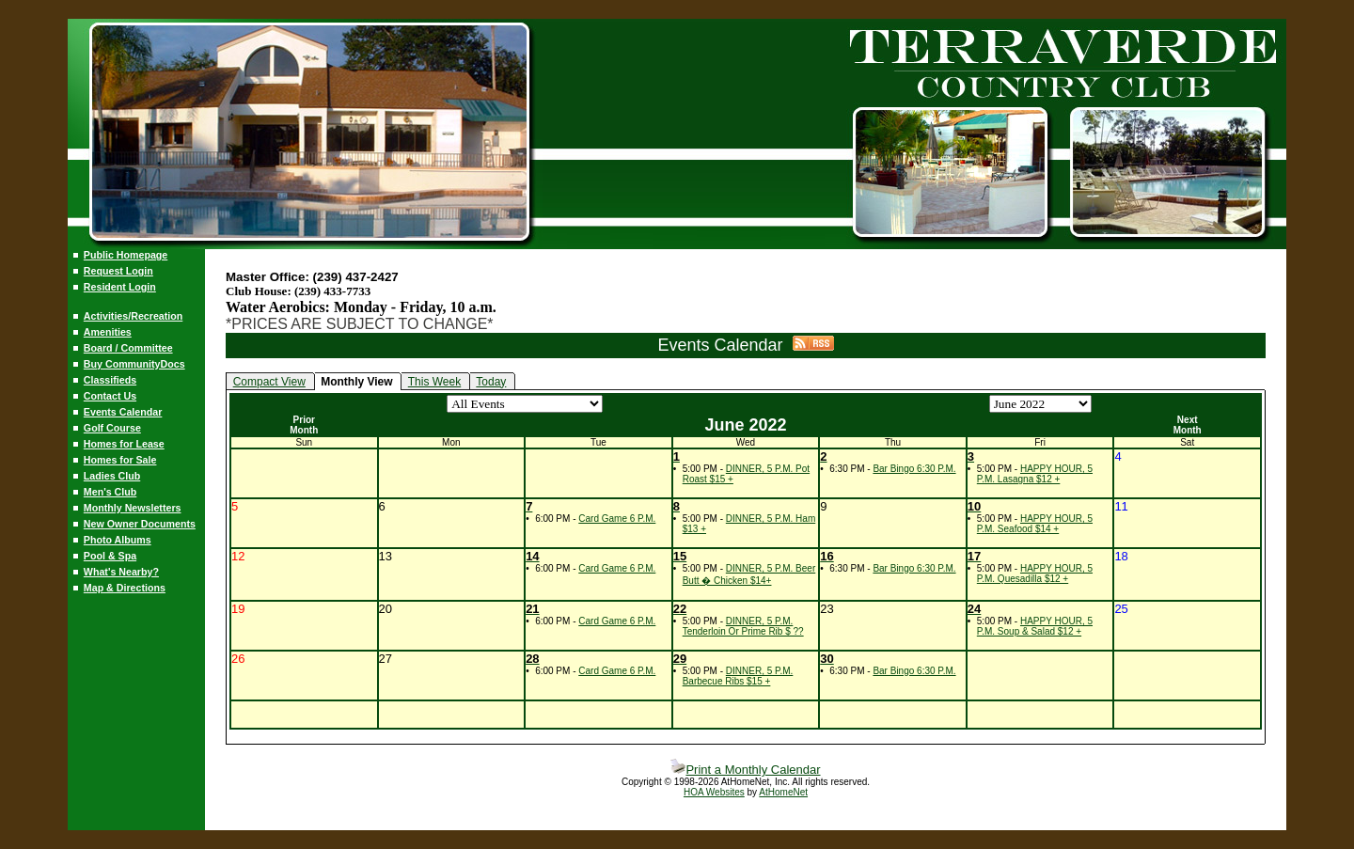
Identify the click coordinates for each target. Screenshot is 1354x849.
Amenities (108, 332)
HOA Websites (714, 792)
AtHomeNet (783, 792)
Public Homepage (125, 254)
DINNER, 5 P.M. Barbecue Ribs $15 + (738, 676)
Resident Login (120, 286)
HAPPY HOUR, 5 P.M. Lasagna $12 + (1035, 474)
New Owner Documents (140, 523)
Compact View (269, 381)
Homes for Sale (120, 459)
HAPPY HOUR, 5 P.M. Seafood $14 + (1035, 523)
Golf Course (112, 427)
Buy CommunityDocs (134, 363)
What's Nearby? (121, 571)
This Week (434, 381)
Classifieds (110, 379)
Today (491, 381)
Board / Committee (128, 348)
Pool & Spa (110, 555)
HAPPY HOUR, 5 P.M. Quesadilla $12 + (1035, 573)
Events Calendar (123, 411)
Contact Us (110, 395)
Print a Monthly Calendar (745, 770)
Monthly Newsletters (132, 507)
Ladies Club (112, 475)
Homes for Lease (124, 443)
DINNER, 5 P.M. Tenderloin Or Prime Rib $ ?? (743, 626)
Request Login (118, 270)
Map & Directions (124, 587)
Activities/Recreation (133, 316)
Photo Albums (117, 539)
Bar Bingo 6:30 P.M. (914, 469)
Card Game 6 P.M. (616, 518)
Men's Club (110, 491)
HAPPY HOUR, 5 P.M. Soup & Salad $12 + (1035, 626)
